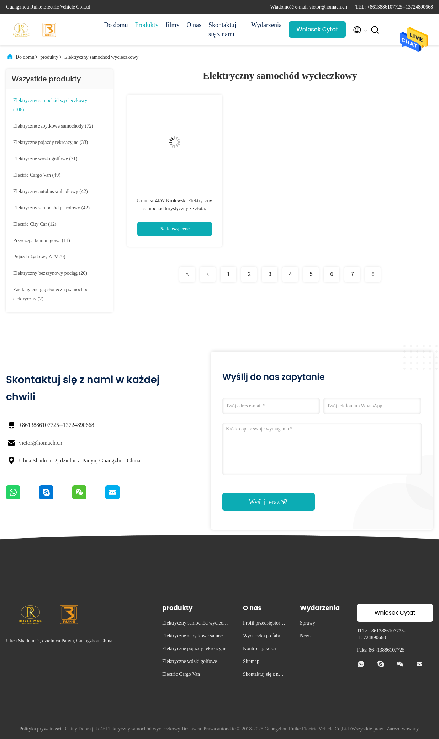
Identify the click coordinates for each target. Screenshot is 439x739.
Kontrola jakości (259, 648)
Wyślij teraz (269, 501)
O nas (194, 24)
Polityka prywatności (40, 729)
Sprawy (307, 623)
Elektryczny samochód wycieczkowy (101, 57)
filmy (173, 24)
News (305, 635)
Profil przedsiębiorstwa (263, 624)
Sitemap (251, 661)
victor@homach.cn (40, 443)
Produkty (147, 24)
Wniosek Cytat (317, 29)
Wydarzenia (266, 24)
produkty (49, 57)
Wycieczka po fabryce (264, 637)
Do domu (116, 24)
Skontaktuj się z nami (222, 29)
